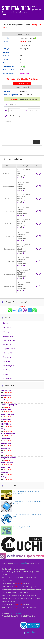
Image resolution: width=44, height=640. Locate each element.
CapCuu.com (6, 443)
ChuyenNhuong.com (8, 458)
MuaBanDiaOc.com (8, 433)
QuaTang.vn (5, 400)
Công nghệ (6, 332)
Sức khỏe (6, 361)
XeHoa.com (5, 438)
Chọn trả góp (22, 84)
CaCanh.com (6, 409)
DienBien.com (6, 448)
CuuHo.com (5, 472)
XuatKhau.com (6, 390)
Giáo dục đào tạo (8, 340)
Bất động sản (7, 327)
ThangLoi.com (6, 453)
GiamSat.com (6, 419)
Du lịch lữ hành (7, 336)
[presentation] (22, 135)
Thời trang (6, 370)
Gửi (36, 142)
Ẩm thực (5, 323)
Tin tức (5, 374)
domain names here (16, 613)
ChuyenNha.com (7, 429)
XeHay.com (5, 477)
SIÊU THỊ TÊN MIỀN (20, 563)
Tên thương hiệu (8, 366)
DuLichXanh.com (7, 414)
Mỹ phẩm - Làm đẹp (9, 349)
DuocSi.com (5, 467)
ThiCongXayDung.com (9, 405)
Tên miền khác (7, 378)
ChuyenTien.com (7, 462)
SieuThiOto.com (7, 424)
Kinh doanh (6, 344)
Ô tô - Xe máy (7, 357)
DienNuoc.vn (6, 395)
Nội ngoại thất (7, 353)
